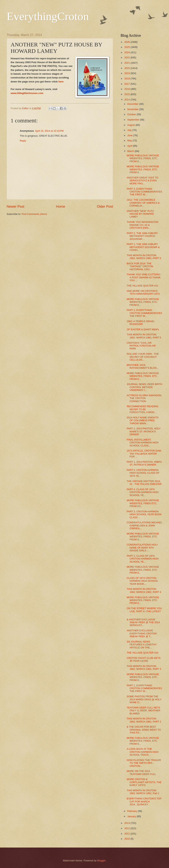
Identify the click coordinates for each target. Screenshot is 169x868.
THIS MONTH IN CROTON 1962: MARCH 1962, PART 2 (144, 720)
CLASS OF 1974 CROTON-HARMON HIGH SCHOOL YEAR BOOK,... (142, 581)
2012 (127, 828)
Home (60, 206)
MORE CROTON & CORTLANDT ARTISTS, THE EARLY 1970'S (144, 782)
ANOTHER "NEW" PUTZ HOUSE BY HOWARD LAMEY (140, 214)
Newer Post (15, 206)
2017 (127, 83)
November (133, 109)
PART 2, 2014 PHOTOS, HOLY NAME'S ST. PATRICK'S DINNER (143, 431)
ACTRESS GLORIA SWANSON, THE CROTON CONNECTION (144, 398)
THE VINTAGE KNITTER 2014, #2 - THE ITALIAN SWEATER (144, 482)
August (131, 125)
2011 (127, 833)
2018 (127, 78)
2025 (127, 47)
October (132, 114)
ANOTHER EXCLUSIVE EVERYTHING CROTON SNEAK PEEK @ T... (142, 633)
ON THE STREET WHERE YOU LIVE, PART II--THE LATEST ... (144, 611)
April (130, 145)
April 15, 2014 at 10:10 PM (49, 130)
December (133, 104)
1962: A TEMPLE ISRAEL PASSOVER (141, 323)
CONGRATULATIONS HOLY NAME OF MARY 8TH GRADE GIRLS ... (142, 547)
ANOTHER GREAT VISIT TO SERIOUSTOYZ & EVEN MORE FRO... (142, 180)
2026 (127, 42)
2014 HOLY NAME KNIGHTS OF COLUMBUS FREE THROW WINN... (143, 420)
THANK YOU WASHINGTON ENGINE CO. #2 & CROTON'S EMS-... (142, 225)
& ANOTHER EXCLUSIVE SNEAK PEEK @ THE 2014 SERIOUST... (143, 622)
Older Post (105, 206)
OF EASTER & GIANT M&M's (143, 329)
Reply (23, 140)
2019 (127, 73)
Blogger (101, 860)
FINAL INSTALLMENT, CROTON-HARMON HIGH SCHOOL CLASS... (143, 442)
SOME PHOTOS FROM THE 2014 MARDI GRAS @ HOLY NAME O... (144, 699)
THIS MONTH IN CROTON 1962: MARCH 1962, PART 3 (144, 667)
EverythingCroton (48, 16)
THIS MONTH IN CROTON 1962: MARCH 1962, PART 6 (144, 257)
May (130, 140)
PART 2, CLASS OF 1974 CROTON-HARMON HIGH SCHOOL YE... (143, 558)
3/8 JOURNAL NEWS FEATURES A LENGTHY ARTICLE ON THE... (142, 644)
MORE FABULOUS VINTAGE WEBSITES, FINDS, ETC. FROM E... (143, 158)
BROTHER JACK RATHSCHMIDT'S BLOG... (143, 366)
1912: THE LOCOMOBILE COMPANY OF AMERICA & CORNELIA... (143, 202)
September (133, 119)
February (132, 811)
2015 (127, 94)
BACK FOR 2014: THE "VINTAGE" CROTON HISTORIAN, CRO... (140, 266)
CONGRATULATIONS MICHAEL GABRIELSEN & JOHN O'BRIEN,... (144, 525)
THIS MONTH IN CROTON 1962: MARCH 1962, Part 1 (143, 792)
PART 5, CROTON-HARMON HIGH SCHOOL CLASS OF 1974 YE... (143, 473)
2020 (127, 68)
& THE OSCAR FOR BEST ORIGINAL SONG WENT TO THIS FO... (144, 729)
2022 (127, 57)
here (60, 81)
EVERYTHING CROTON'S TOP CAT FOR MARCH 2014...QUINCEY (144, 801)
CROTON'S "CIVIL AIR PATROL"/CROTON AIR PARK (141, 345)
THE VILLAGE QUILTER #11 (142, 285)
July (129, 130)
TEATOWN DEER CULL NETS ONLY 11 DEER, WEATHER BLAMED (143, 710)
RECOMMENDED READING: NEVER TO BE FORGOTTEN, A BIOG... (143, 409)
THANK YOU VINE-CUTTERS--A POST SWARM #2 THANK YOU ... (144, 277)
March (131, 151)
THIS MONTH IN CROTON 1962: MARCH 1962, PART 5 (144, 336)
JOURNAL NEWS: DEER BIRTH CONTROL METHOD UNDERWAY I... (144, 387)
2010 (127, 838)
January (132, 816)
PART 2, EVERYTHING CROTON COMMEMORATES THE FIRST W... (144, 313)
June (130, 135)
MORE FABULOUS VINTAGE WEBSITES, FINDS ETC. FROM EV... (143, 503)
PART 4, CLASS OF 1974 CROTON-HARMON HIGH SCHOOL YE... (143, 492)
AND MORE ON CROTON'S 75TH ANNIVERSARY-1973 (143, 292)
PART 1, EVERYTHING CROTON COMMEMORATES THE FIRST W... (144, 688)
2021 (127, 62)
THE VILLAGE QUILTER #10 (142, 652)
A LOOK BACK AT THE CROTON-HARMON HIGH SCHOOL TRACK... (143, 751)
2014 (127, 99)
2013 (127, 823)
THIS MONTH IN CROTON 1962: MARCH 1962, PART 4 (144, 590)
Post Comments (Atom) (34, 214)
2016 (127, 89)
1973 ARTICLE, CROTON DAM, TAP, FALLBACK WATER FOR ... (144, 453)
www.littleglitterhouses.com (27, 93)
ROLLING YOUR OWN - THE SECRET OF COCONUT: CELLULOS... (143, 356)
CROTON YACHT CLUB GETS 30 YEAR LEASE (143, 659)
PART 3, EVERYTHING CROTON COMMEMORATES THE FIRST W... (144, 191)
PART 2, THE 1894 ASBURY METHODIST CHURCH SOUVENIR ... (142, 236)
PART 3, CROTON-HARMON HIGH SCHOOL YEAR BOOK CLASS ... (144, 514)
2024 (127, 52)
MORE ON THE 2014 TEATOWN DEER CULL (141, 772)
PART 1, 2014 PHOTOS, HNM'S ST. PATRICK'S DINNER (144, 463)
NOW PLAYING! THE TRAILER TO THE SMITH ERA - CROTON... (144, 763)
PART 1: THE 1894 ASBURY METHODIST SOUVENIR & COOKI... (143, 247)
